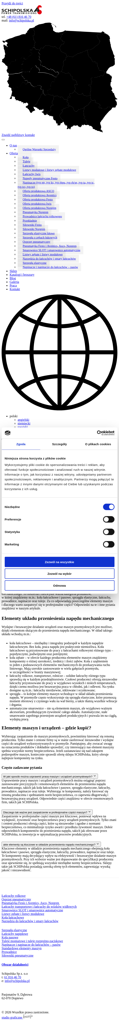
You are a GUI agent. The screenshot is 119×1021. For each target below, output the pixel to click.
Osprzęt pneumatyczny (36, 241)
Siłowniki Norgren (34, 229)
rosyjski (23, 427)
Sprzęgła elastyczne (35, 262)
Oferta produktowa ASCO (38, 191)
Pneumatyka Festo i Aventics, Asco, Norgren (49, 246)
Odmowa (59, 585)
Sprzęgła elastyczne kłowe (39, 233)
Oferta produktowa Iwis (37, 203)
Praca (13, 285)
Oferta (14, 153)
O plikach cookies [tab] (98, 444)
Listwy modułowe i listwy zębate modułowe (49, 169)
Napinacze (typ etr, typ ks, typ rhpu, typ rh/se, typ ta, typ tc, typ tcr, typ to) (56, 184)
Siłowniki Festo (32, 224)
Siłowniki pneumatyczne (18, 955)
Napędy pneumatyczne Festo (40, 178)
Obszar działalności (15, 964)
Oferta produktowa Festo (38, 199)
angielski (23, 419)
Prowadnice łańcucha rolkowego (42, 216)
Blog (13, 278)
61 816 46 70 (12, 977)
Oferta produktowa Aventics (40, 195)
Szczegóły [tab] (59, 444)
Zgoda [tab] (20, 444)
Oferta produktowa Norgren (39, 208)
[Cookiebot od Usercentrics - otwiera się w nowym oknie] (96, 433)
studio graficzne (17, 1017)
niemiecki (24, 423)
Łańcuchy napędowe (15, 933)
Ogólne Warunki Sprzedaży (39, 149)
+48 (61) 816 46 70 (18, 17)
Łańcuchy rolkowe (14, 895)
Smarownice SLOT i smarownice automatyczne (51, 250)
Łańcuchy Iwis (32, 174)
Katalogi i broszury (22, 274)
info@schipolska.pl (21, 20)
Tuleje (26, 161)
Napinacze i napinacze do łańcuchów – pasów (50, 267)
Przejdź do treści (12, 3)
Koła (25, 157)
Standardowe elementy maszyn (22, 948)
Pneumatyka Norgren (35, 212)
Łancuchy (29, 165)
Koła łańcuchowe (13, 917)
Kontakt (15, 289)
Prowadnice (9, 952)
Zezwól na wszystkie (59, 562)
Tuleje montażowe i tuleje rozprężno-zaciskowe (32, 941)
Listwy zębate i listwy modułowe (43, 254)
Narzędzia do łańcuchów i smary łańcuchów (49, 258)
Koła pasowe (10, 937)
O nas (13, 145)
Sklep (13, 271)
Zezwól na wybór (59, 573)
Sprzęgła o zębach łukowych (40, 237)
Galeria (14, 282)
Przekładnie (30, 220)
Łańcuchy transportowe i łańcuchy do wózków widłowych (39, 906)
